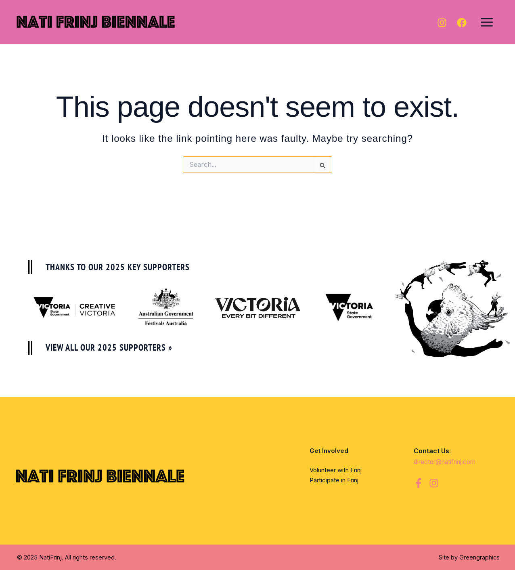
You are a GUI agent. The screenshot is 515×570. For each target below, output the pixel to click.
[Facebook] (462, 22)
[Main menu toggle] (487, 22)
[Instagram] (442, 22)
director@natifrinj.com (448, 462)
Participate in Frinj (334, 480)
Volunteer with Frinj (336, 470)
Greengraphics (479, 557)
